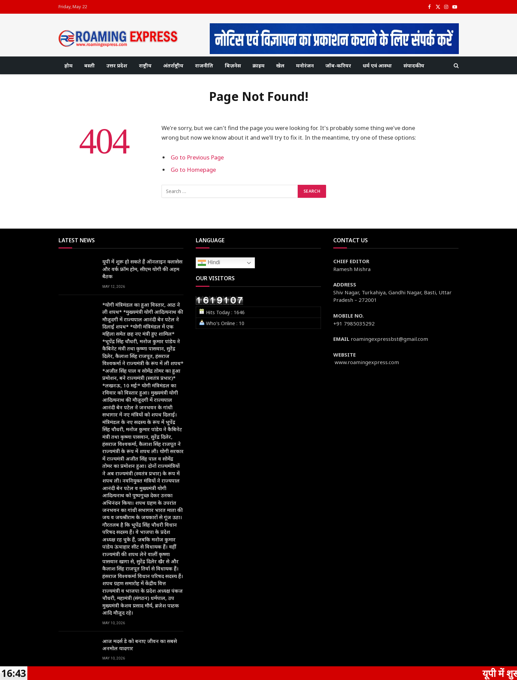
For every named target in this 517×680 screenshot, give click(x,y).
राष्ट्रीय (145, 65)
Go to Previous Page (197, 157)
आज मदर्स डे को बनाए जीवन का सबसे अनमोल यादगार (139, 645)
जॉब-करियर (338, 65)
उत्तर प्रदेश (116, 65)
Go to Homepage (193, 170)
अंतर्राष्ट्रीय (173, 65)
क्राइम (258, 65)
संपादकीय (413, 65)
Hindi (209, 263)
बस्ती (89, 65)
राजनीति (204, 65)
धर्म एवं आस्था (377, 65)
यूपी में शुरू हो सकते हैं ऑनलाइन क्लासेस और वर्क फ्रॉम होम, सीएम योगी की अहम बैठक (142, 269)
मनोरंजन (305, 65)
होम (68, 65)
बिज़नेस (233, 65)
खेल (280, 65)
